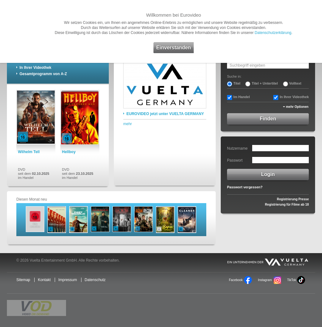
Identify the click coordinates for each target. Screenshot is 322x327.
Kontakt (44, 280)
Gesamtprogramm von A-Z (43, 74)
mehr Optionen (297, 106)
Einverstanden (173, 47)
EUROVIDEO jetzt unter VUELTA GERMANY (165, 114)
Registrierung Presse (293, 199)
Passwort (234, 160)
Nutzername (237, 148)
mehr (127, 124)
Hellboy (68, 152)
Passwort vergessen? (245, 187)
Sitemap (23, 280)
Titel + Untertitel (265, 83)
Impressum (67, 280)
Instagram (265, 280)
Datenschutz (95, 280)
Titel (236, 83)
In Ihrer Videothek (35, 67)
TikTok (291, 280)
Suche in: (234, 76)
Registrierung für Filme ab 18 (287, 204)
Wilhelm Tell (29, 152)
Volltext (295, 83)
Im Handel (241, 97)
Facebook (236, 280)
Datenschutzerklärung (273, 32)
